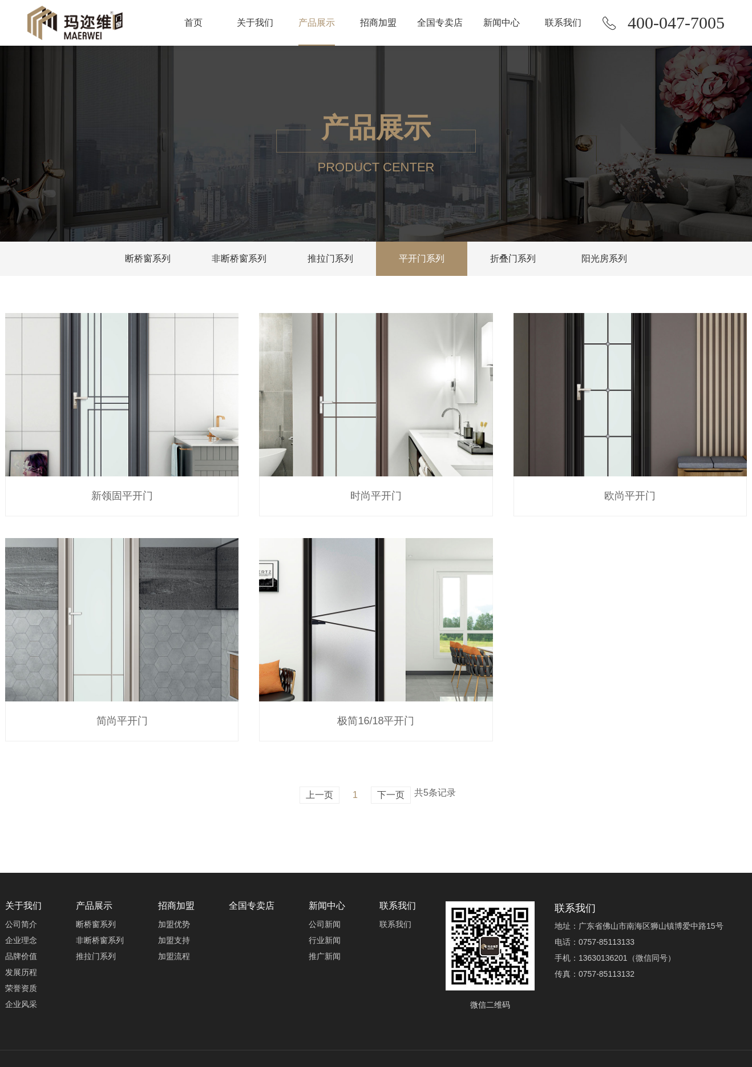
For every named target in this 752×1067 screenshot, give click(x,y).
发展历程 (21, 972)
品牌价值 (21, 956)
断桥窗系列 (148, 258)
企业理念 (21, 940)
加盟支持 (174, 940)
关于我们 (255, 22)
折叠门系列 (513, 258)
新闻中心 (501, 22)
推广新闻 (325, 956)
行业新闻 (325, 940)
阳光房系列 (604, 258)
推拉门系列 (330, 258)
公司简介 (21, 924)
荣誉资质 (21, 988)
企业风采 (21, 1004)
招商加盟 (378, 22)
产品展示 (316, 22)
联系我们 (563, 22)
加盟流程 (174, 956)
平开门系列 (421, 258)
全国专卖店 (440, 22)
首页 (193, 22)
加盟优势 (174, 924)
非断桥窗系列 (239, 258)
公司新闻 (325, 924)
